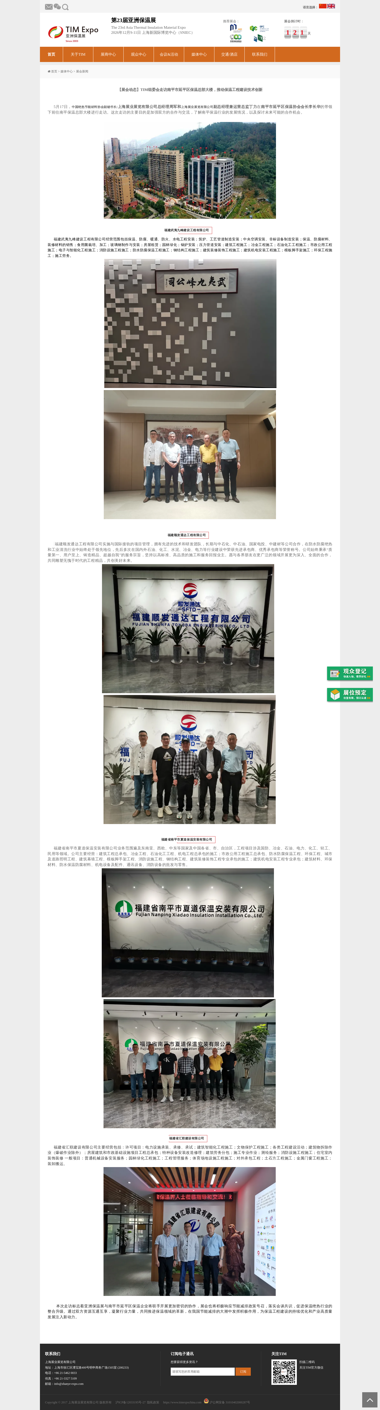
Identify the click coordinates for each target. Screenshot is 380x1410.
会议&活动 (169, 54)
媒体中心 (199, 54)
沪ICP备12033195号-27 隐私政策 (137, 1402)
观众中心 (138, 54)
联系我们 (259, 54)
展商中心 (108, 54)
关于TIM (78, 54)
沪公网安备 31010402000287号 (230, 1402)
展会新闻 (82, 71)
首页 (51, 54)
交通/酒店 (229, 54)
